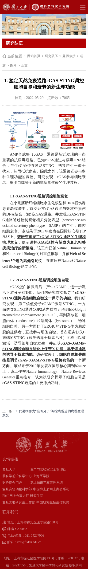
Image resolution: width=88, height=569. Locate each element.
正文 (24, 65)
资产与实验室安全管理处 (48, 469)
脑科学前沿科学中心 (17, 476)
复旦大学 (8, 469)
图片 (13, 65)
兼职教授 (69, 56)
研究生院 (36, 496)
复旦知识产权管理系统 (46, 482)
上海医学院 (41, 476)
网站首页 (33, 56)
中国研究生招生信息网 (52, 502)
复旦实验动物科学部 (17, 489)
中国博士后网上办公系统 (51, 489)
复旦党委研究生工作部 (18, 502)
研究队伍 (51, 56)
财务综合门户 (12, 482)
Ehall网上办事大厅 (15, 496)
